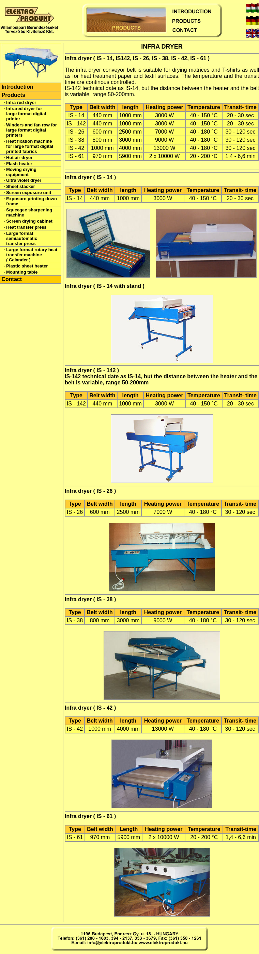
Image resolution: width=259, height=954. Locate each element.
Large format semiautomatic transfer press (21, 238)
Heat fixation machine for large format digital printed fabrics (29, 146)
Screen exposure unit (28, 192)
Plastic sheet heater (27, 265)
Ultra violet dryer (23, 180)
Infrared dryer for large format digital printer (26, 113)
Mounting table (21, 272)
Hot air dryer (19, 157)
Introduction (17, 87)
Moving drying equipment (21, 172)
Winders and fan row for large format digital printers (31, 130)
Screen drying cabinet (29, 221)
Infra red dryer (21, 102)
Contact (11, 279)
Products (13, 95)
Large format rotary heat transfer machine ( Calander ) (31, 254)
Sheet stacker (20, 186)
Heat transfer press (26, 227)
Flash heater (19, 163)
